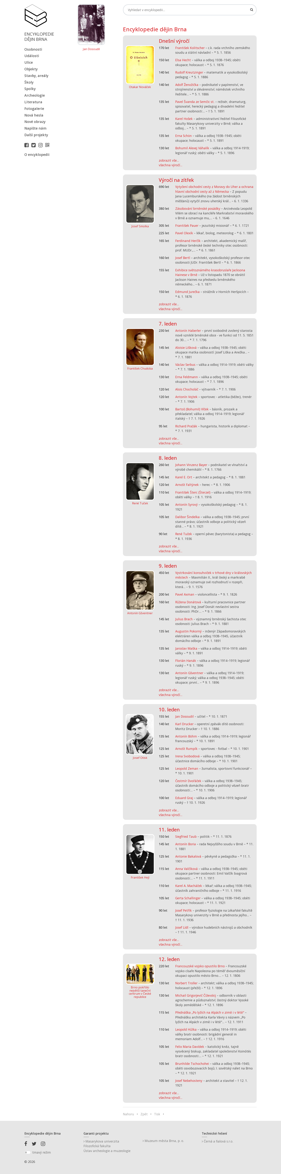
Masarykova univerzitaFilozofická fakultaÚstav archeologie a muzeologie (107, 1146)
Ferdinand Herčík (188, 241)
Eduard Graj (184, 798)
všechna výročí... (170, 165)
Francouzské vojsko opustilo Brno (200, 966)
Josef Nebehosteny (188, 1080)
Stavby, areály (36, 75)
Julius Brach (184, 619)
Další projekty (36, 134)
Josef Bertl (182, 258)
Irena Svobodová (187, 756)
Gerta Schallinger (188, 898)
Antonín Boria (185, 844)
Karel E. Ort (183, 477)
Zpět (144, 1114)
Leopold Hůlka (186, 1029)
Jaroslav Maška (186, 648)
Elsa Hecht (183, 60)
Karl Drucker (184, 724)
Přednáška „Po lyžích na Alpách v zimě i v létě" (209, 1012)
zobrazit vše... (169, 160)
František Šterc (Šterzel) (192, 492)
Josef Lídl (181, 927)
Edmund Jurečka (187, 292)
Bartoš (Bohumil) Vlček (192, 409)
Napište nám (35, 128)
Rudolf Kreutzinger (189, 72)
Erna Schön (183, 136)
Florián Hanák (185, 660)
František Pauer (186, 225)
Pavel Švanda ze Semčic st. (194, 102)
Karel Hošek (184, 119)
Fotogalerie (34, 108)
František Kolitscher (190, 48)
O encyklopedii (36, 154)
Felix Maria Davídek (189, 1046)
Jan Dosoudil (91, 49)
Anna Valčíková (186, 869)
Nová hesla (33, 115)
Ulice (28, 62)
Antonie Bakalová (188, 856)
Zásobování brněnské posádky (197, 208)
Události (31, 55)
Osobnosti (33, 49)
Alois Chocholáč (186, 389)
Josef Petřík (183, 910)
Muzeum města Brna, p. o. (163, 1141)
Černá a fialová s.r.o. (217, 1141)
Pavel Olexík (184, 233)
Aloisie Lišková (186, 347)
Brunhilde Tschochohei (192, 1063)
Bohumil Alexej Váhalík (192, 148)
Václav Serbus (185, 364)
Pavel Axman (184, 594)
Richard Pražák (186, 426)
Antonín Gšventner (189, 673)
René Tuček (183, 534)
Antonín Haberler (188, 330)
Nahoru (128, 1114)
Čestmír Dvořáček (188, 781)
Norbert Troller (186, 983)
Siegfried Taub (186, 836)
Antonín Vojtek (186, 397)
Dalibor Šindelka (187, 517)
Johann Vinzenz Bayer (191, 465)
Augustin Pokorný (188, 631)
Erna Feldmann (186, 377)
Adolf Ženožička (186, 85)
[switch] (27, 1152)
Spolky (30, 88)
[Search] (190, 9)
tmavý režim (41, 1152)
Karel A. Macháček (188, 886)
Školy (29, 82)
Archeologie (34, 95)
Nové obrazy (35, 121)
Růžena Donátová (188, 602)
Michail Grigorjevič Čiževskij (195, 995)
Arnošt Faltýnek (187, 484)
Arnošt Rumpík (186, 748)
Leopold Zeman (186, 768)
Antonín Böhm (186, 736)
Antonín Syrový (186, 504)
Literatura (33, 102)
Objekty (31, 69)
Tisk (157, 1114)
